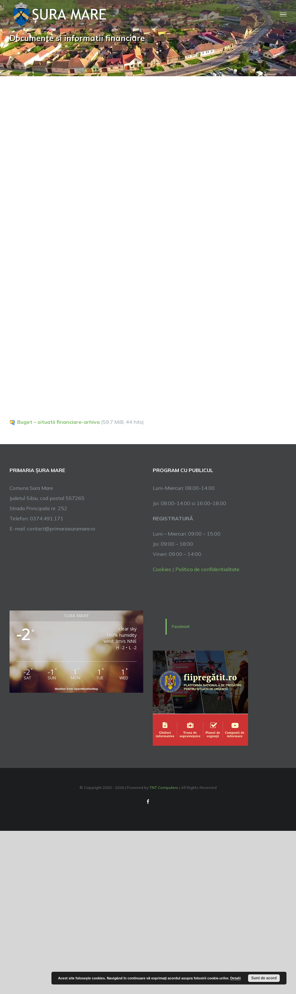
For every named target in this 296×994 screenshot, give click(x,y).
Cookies (162, 569)
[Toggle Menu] (283, 14)
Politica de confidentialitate (207, 569)
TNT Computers (164, 787)
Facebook (181, 626)
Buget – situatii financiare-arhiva (58, 422)
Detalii (235, 978)
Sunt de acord (264, 978)
